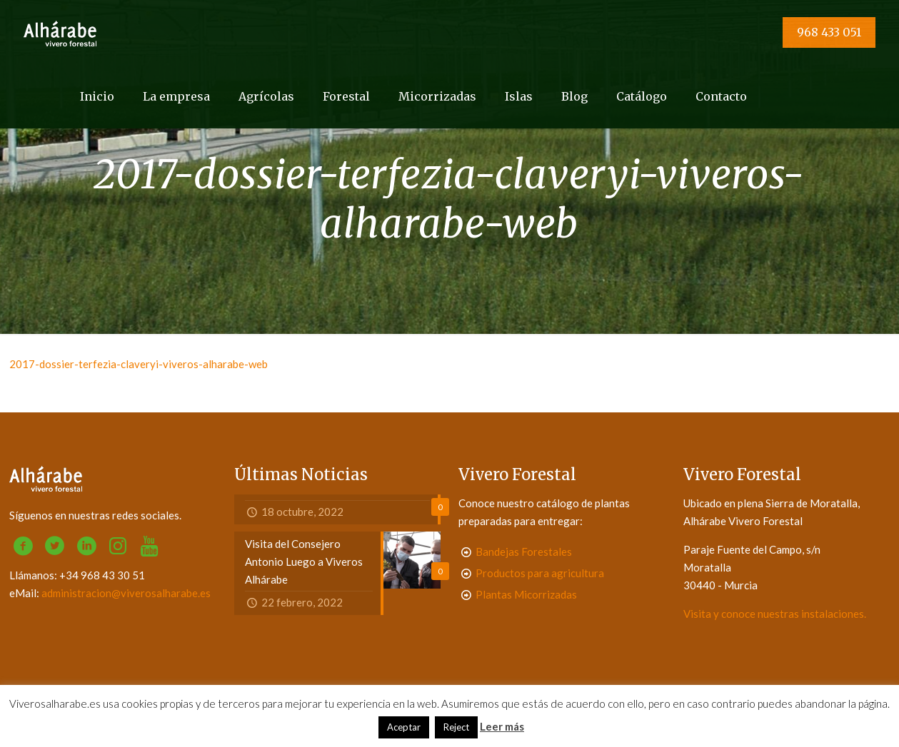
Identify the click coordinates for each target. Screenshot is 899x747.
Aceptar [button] (404, 727)
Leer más (502, 726)
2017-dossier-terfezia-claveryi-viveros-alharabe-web (138, 363)
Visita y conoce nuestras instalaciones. (774, 613)
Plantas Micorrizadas (526, 594)
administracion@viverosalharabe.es (126, 592)
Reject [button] (456, 727)
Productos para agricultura (540, 572)
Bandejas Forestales (524, 551)
